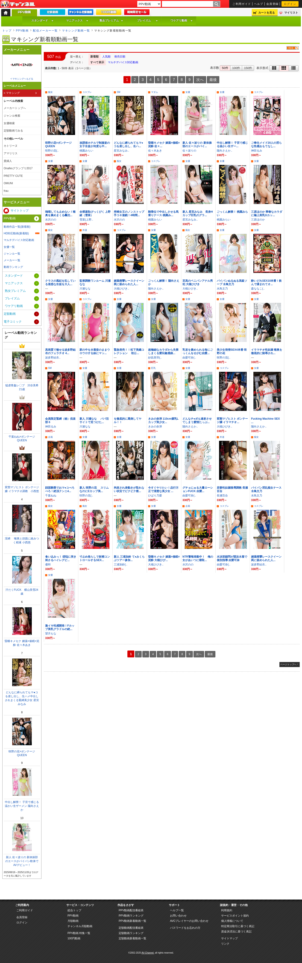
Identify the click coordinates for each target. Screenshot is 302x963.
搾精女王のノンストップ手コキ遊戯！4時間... (129, 213)
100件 (236, 68)
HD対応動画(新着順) (16, 233)
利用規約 (226, 910)
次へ (200, 80)
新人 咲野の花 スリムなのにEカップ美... (94, 489)
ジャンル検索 (12, 115)
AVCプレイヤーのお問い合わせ (189, 921)
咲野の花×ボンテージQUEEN (22, 753)
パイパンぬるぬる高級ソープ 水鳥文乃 (232, 282)
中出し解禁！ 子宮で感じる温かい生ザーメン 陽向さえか (22, 805)
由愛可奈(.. (189, 357)
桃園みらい (86, 150)
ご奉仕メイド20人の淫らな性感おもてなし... (266, 144)
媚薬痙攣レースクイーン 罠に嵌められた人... (130, 282)
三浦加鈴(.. (120, 564)
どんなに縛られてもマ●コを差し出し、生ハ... (128, 144)
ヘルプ (258, 4)
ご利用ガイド (241, 4)
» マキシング (12, 93)
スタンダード (42, 20)
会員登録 (272, 4)
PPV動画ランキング (131, 915)
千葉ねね (50, 495)
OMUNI (8, 183)
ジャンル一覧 (12, 253)
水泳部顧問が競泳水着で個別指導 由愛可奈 (232, 558)
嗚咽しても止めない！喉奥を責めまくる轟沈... (60, 213)
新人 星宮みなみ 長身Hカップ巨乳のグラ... (197, 213)
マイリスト (291, 12)
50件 (225, 68)
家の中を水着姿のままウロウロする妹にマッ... (94, 351)
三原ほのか (258, 219)
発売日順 (119, 56)
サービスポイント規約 (235, 915)
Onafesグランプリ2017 (18, 168)
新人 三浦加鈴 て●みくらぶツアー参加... (129, 558)
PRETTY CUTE (13, 176)
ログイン (290, 4)
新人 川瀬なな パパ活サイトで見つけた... (94, 420)
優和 (48, 564)
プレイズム (147, 20)
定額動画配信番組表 (131, 927)
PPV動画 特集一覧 (78, 933)
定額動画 (10, 313)
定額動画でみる (13, 130)
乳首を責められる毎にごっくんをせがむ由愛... (197, 351)
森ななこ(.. (258, 288)
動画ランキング (13, 267)
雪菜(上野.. (86, 219)
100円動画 (73, 938)
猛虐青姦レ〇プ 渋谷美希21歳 (21, 387)
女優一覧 (9, 247)
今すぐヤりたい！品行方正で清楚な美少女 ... (163, 489)
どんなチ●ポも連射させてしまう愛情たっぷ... (197, 420)
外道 (84, 230)
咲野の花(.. (52, 150)
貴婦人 (8, 161)
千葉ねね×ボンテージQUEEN (22, 438)
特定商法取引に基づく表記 (237, 926)
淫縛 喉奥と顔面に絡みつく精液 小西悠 (22, 540)
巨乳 (153, 368)
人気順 (106, 56)
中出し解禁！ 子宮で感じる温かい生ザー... (232, 144)
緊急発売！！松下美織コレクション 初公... (129, 351)
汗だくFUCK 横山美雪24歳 (22, 591)
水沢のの (50, 219)
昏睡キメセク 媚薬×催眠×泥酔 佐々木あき (22, 643)
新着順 (94, 56)
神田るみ (256, 150)
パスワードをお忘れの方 (185, 927)
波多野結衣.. (53, 357)
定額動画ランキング (131, 933)
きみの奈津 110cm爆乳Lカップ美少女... (163, 420)
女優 (187, 92)
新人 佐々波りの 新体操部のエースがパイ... (197, 144)
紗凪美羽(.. (155, 357)
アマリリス (11, 153)
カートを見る (266, 12)
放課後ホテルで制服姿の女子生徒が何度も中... (94, 144)
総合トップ (74, 910)
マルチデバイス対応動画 (123, 62)
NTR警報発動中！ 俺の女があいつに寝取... (197, 558)
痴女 (50, 92)
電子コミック (13, 321)
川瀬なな (85, 288)
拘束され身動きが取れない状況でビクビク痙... (129, 489)
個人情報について (232, 921)
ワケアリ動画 (181, 20)
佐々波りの (189, 150)
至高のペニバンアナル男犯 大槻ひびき (197, 282)
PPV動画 (22, 30)
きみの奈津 (155, 426)
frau (6, 190)
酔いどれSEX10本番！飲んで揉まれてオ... (266, 282)
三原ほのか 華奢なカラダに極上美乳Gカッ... (266, 213)
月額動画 (73, 921)
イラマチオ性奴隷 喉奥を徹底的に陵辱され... (266, 351)
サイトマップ (229, 938)
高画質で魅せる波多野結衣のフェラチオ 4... (60, 351)
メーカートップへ (15, 108)
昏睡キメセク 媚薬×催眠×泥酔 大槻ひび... (164, 558)
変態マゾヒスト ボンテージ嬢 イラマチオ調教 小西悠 (22, 489)
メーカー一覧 (12, 260)
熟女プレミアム (111, 20)
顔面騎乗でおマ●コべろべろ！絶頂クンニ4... (59, 489)
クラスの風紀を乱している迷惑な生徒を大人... (60, 282)
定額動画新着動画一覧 (132, 938)
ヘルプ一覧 (177, 910)
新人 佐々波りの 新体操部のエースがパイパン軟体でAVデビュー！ (21, 861)
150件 (248, 68)
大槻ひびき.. (121, 288)
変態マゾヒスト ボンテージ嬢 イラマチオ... (232, 420)
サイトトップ (20, 210)
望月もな (50, 633)
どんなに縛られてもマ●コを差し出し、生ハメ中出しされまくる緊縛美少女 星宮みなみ (22, 698)
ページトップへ (288, 664)
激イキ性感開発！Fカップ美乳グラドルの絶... (59, 627)
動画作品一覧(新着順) (17, 226)
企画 (50, 437)
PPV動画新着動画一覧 (132, 921)
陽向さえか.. (224, 150)
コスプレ (87, 92)
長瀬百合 (222, 495)
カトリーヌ (11, 145)
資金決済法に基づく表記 (236, 931)
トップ (7, 30)
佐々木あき (155, 150)
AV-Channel (17, 4)
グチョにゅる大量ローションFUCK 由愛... (197, 489)
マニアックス (77, 20)
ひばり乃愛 (155, 495)
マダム (154, 92)
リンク (225, 943)
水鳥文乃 (222, 288)
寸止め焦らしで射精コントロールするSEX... (94, 558)
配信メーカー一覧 (45, 30)
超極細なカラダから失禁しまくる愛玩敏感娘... (163, 351)
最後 (213, 80)
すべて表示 (97, 62)
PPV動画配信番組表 (131, 910)
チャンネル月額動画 (79, 926)
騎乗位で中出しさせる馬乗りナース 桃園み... (163, 213)
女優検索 (9, 123)
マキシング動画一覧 (76, 30)
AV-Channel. (147, 953)
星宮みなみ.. (121, 150)
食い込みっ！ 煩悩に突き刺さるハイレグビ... (60, 558)
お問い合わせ (178, 915)
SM (118, 92)
